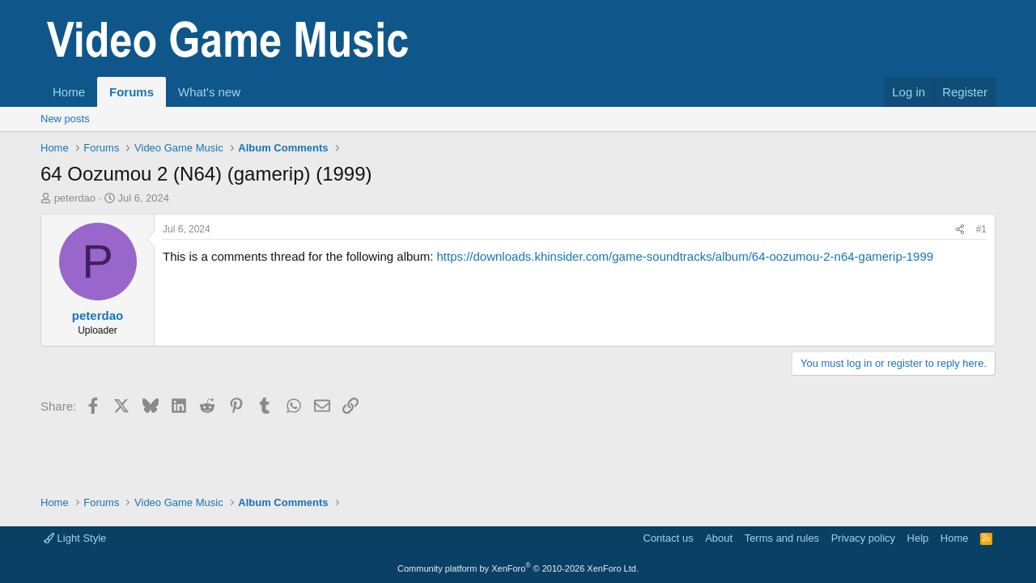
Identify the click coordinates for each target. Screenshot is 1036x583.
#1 (981, 229)
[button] (253, 92)
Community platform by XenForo (518, 568)
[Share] (959, 229)
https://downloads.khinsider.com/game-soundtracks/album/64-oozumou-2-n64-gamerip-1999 (684, 256)
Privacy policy (863, 538)
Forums (131, 92)
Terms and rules (782, 538)
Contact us (668, 538)
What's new (209, 92)
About (718, 538)
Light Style (75, 538)
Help (918, 538)
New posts (65, 119)
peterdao (75, 198)
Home (69, 92)
